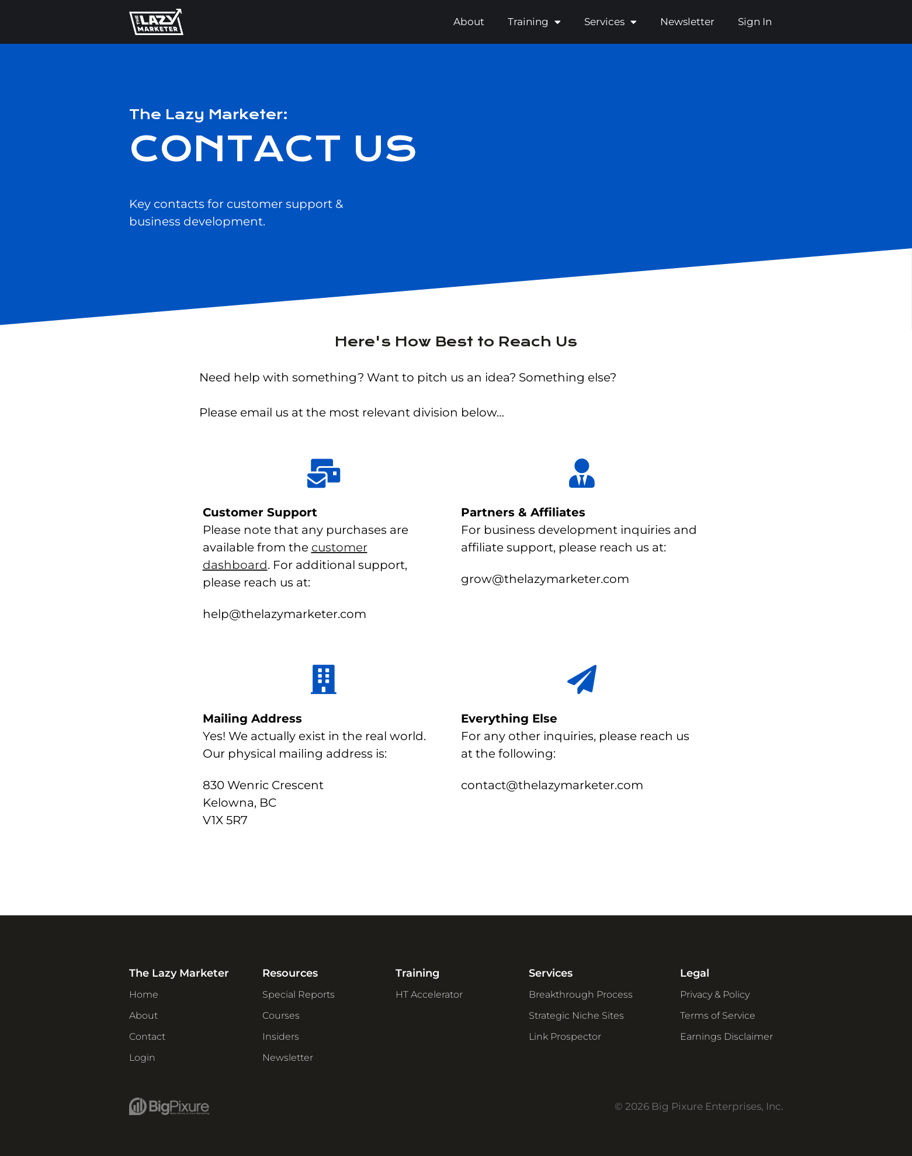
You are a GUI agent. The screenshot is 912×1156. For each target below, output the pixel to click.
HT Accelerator (429, 994)
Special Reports (298, 994)
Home (143, 994)
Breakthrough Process (581, 994)
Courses (281, 1015)
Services (610, 22)
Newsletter (687, 21)
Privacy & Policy (715, 994)
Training (534, 22)
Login (142, 1057)
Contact (147, 1036)
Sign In (755, 21)
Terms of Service (717, 1015)
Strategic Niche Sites (576, 1015)
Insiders (280, 1036)
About (468, 21)
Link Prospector (565, 1036)
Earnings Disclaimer (726, 1036)
